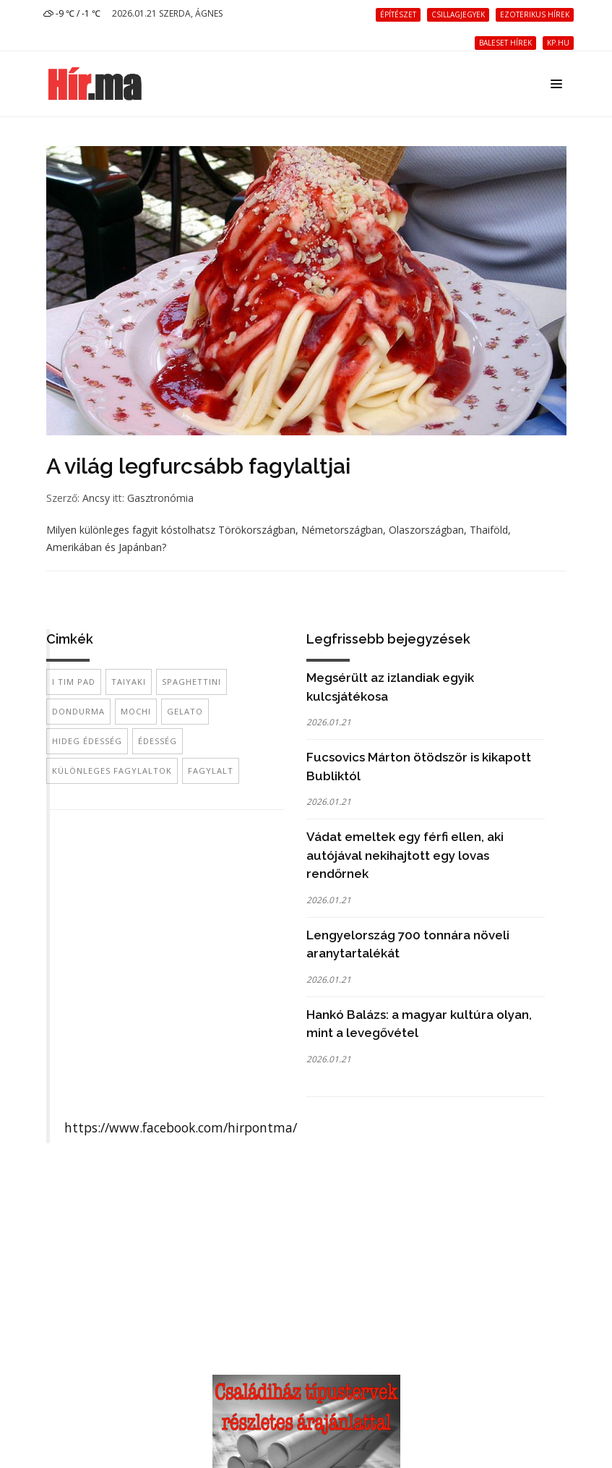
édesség (157, 740)
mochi (136, 711)
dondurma (78, 711)
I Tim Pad (73, 681)
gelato (185, 711)
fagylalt (210, 770)
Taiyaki (128, 681)
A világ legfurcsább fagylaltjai (198, 466)
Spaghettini (191, 681)
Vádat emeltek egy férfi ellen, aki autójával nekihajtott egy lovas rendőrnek (405, 855)
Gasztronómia (160, 498)
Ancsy (96, 498)
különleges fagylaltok (112, 770)
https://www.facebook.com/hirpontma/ (180, 1127)
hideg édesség (87, 740)
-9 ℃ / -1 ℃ (71, 13)
